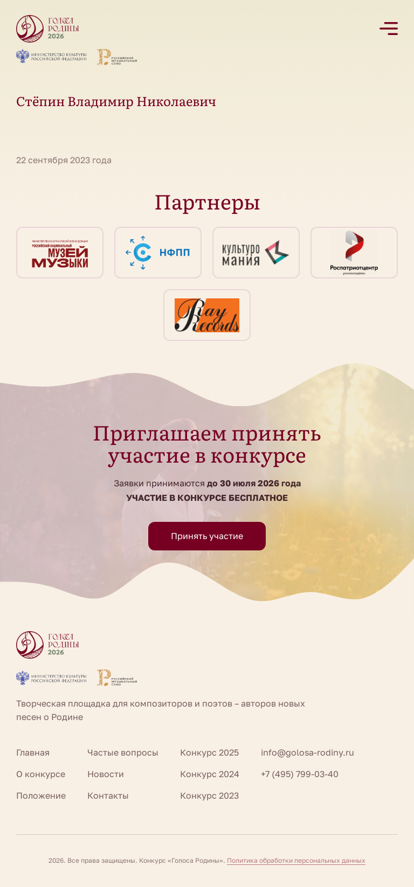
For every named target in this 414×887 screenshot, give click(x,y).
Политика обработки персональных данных (296, 860)
